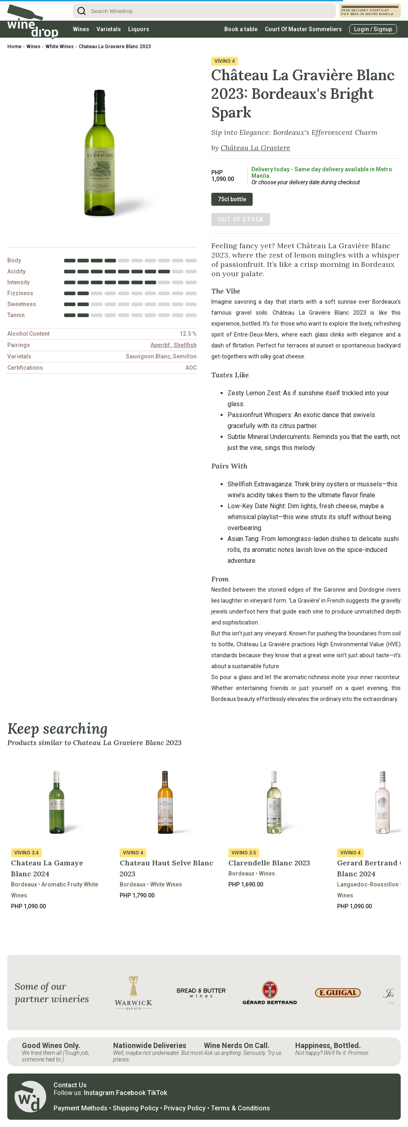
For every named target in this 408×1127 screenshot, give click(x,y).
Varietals (109, 29)
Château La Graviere (255, 147)
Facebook (131, 1093)
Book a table (241, 29)
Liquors (138, 29)
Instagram (99, 1093)
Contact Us (70, 1085)
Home (14, 46)
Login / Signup (373, 29)
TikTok (157, 1093)
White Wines (59, 46)
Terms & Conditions (240, 1108)
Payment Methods (80, 1108)
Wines (81, 29)
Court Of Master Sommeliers (303, 29)
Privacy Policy (185, 1108)
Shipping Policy (136, 1108)
